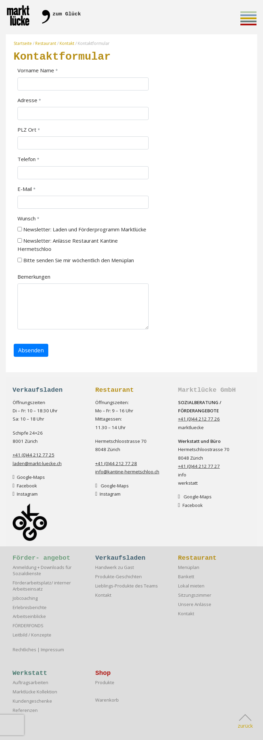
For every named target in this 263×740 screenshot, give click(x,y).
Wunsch (26, 218)
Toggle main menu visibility (248, 19)
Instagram (108, 494)
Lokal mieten (191, 586)
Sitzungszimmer (194, 595)
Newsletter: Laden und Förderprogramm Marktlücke (81, 229)
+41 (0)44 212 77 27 (199, 466)
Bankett (186, 577)
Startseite (23, 43)
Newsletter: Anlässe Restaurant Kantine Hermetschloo (67, 244)
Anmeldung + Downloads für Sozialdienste (42, 571)
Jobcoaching (25, 598)
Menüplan (188, 567)
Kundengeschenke (32, 701)
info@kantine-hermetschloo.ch (127, 472)
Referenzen (25, 710)
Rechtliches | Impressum (38, 650)
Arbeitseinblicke (29, 616)
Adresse (27, 100)
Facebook (25, 486)
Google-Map (28, 477)
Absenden (31, 350)
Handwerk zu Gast (114, 567)
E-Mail (24, 188)
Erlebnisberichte (30, 607)
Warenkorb (107, 700)
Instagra (23, 494)
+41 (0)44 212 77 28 (116, 463)
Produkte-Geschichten (118, 577)
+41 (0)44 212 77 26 (199, 419)
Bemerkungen (33, 276)
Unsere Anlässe (194, 604)
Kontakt (67, 43)
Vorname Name (35, 70)
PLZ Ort (26, 129)
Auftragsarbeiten (30, 683)
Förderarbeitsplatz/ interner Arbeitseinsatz (42, 586)
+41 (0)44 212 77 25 (33, 455)
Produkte (104, 683)
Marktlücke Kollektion (35, 692)
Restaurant (45, 43)
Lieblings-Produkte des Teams (126, 586)
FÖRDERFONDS (28, 626)
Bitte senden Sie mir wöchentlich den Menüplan (75, 260)
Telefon (26, 159)
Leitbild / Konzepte (32, 635)
